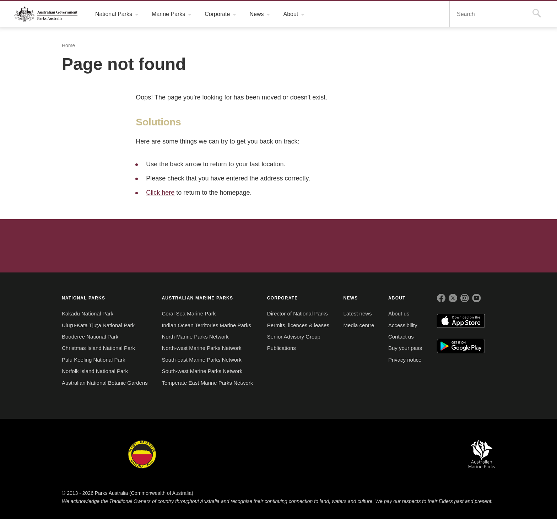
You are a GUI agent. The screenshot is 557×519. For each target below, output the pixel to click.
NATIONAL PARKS (83, 298)
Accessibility (404, 325)
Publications (282, 348)
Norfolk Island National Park (95, 371)
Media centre (359, 325)
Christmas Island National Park (98, 348)
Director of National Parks (298, 313)
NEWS (351, 298)
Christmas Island (300, 454)
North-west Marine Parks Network (203, 348)
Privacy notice (406, 360)
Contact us (402, 337)
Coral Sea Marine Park (188, 313)
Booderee (193, 454)
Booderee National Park (90, 337)
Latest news (358, 313)
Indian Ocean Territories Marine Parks (207, 325)
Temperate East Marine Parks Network (207, 383)
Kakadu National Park (87, 313)
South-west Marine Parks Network (203, 371)
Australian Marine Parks (482, 454)
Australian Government (81, 245)
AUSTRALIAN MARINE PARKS (197, 298)
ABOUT (398, 298)
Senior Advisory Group (294, 337)
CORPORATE (282, 298)
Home (68, 46)
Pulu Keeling (356, 454)
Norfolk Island (244, 454)
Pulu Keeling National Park (93, 360)
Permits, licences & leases (297, 325)
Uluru (142, 454)
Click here (160, 192)
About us (399, 313)
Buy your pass (405, 348)
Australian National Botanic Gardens (105, 383)
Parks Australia (45, 14)
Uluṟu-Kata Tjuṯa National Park (98, 325)
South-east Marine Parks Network (202, 360)
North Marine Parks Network (196, 337)
